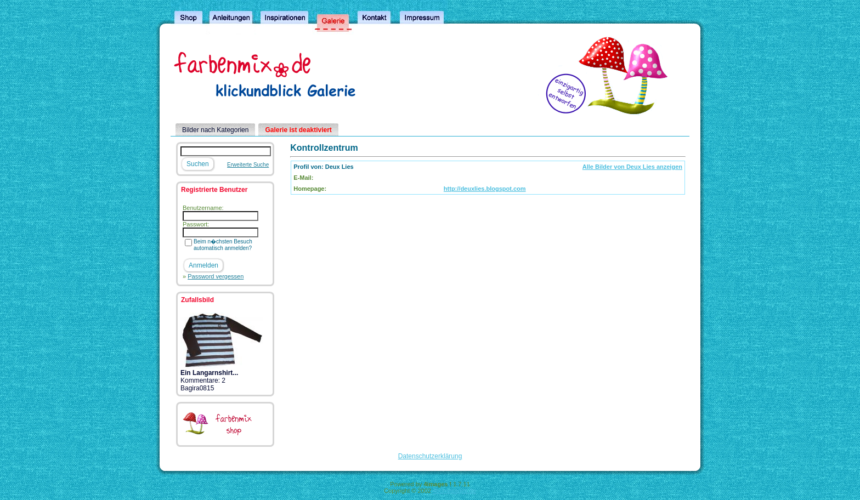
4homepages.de (454, 490)
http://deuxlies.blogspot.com (485, 188)
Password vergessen (216, 276)
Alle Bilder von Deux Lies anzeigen (632, 166)
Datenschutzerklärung (430, 456)
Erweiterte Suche (248, 165)
